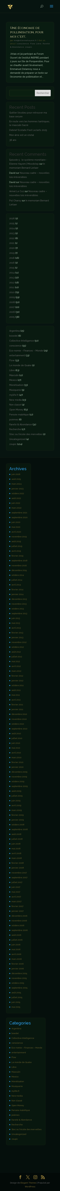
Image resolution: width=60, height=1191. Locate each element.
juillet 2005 (17, 997)
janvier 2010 (18, 767)
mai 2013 (16, 623)
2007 (12, 307)
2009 (12, 297)
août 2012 (16, 652)
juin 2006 (16, 944)
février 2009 (18, 815)
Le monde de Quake (20, 365)
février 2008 (18, 863)
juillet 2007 (17, 882)
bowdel (13, 336)
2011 (11, 287)
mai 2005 (16, 1007)
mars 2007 (17, 901)
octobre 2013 (18, 608)
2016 (12, 262)
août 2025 (16, 479)
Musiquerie (15, 390)
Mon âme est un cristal (21, 135)
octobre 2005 (18, 983)
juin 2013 (16, 618)
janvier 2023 (18, 488)
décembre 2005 (19, 973)
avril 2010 (16, 752)
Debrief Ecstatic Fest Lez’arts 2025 (28, 130)
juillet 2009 (17, 796)
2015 (11, 267)
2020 (12, 248)
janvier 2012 (17, 680)
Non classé (15, 404)
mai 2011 (16, 695)
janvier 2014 (18, 594)
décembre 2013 (19, 599)
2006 (12, 312)
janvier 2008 (18, 868)
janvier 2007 (18, 911)
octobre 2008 (18, 824)
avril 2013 (16, 628)
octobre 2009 (18, 781)
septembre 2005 (19, 988)
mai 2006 (16, 949)
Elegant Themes (28, 1183)
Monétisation (16, 385)
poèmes (13, 419)
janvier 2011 (17, 709)
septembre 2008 (20, 829)
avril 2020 (16, 532)
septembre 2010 (19, 729)
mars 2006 (17, 959)
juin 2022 (16, 503)
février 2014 (17, 589)
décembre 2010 (19, 714)
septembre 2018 (19, 560)
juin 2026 (16, 474)
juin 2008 (16, 844)
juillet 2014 (17, 580)
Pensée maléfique (19, 414)
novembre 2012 (19, 642)
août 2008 (16, 834)
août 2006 (16, 935)
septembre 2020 (20, 517)
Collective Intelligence (21, 340)
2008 (12, 302)
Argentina (14, 331)
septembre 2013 (19, 613)
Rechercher (43, 93)
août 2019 (16, 541)
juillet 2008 (17, 839)
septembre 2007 (20, 877)
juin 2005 (16, 1002)
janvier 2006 (18, 968)
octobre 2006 (18, 925)
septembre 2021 (19, 512)
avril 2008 (16, 853)
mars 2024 (17, 484)
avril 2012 (16, 666)
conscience (23, 44)
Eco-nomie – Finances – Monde (26, 350)
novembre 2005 (19, 978)
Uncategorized (17, 439)
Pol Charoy (15, 200)
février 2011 (17, 704)
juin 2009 (16, 800)
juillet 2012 (17, 656)
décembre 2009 (19, 772)
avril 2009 (16, 805)
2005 (12, 317)
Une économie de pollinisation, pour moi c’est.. (26, 32)
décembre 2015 (19, 570)
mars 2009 (17, 810)
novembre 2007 (19, 873)
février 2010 (17, 762)
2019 (12, 253)
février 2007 (18, 906)
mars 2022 (16, 508)
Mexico (13, 380)
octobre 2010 (18, 724)
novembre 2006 (19, 920)
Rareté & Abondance (20, 424)
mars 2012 (16, 671)
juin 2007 (16, 887)
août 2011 (16, 690)
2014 (12, 272)
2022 (12, 238)
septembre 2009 (20, 786)
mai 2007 (16, 892)
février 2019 (17, 556)
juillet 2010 (17, 738)
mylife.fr (13, 395)
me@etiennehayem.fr (25, 40)
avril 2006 (16, 954)
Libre (39, 44)
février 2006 (18, 964)
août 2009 (16, 791)
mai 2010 (16, 748)
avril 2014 (16, 585)
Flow (32, 44)
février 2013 (17, 632)
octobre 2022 (18, 493)
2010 (12, 292)
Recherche (15, 429)
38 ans (12, 140)
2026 (12, 218)
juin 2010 (16, 743)
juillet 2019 (17, 546)
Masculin (14, 375)
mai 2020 (16, 527)
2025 (12, 223)
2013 (11, 277)
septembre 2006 (20, 930)
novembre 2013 (19, 604)
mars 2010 (16, 757)
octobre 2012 (18, 647)
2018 (12, 258)
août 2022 (16, 498)
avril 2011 (16, 700)
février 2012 (17, 676)
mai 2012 (16, 661)
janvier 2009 (18, 820)
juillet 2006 (17, 940)
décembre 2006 (19, 916)
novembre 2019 (19, 536)
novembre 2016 (19, 565)
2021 (11, 243)
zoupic (28, 47)
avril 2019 (16, 551)
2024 (12, 228)
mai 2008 (16, 848)
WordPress (30, 1186)
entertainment (17, 355)
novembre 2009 (19, 776)
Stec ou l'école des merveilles (25, 434)
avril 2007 (16, 896)
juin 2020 (16, 522)
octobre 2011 (18, 685)
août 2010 (16, 733)
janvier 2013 (17, 637)
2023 (12, 233)
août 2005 (16, 992)
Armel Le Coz (16, 191)
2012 (11, 282)
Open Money (16, 409)
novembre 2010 (19, 719)
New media (15, 400)
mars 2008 (17, 858)
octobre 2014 (18, 575)
